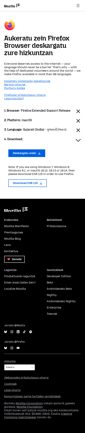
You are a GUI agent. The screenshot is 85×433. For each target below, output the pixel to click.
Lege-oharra (12, 390)
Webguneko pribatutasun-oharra (26, 377)
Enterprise (54, 307)
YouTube (18, 348)
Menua (78, 5)
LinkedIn (18, 331)
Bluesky (5, 331)
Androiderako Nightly (61, 301)
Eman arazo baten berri (19, 282)
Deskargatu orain (27, 153)
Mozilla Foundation (30, 406)
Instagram (11, 331)
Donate (14, 259)
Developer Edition (59, 276)
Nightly (52, 295)
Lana (7, 245)
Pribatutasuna (56, 226)
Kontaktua (11, 251)
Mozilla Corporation (29, 403)
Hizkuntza (10, 361)
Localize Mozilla (15, 288)
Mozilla (15, 209)
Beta (50, 282)
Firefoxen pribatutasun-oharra (25, 95)
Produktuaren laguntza (19, 276)
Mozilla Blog (12, 238)
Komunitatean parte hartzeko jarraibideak (32, 396)
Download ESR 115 (27, 183)
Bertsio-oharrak (15, 84)
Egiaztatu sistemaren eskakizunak (27, 81)
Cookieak (10, 384)
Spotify (30, 331)
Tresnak (52, 313)
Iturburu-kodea (14, 88)
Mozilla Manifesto (16, 226)
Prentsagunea (13, 232)
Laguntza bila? (14, 98)
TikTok (24, 331)
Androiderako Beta (59, 288)
